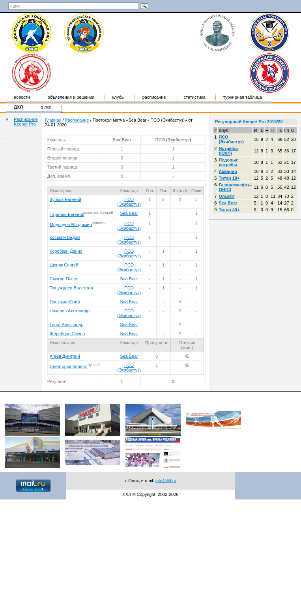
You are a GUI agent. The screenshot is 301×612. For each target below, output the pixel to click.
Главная (53, 120)
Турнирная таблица (242, 97)
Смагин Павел (64, 278)
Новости (22, 97)
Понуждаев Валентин (71, 287)
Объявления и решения (71, 97)
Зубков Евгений (65, 199)
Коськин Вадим (65, 237)
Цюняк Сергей (64, 265)
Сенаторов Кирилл (69, 366)
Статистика (195, 97)
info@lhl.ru (165, 480)
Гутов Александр (67, 324)
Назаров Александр (70, 310)
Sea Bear (129, 213)
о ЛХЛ (46, 107)
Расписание (154, 97)
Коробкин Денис (66, 251)
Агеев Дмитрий (65, 356)
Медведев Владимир (71, 224)
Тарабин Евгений (67, 214)
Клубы (118, 97)
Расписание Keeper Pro (26, 121)
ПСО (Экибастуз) (129, 202)
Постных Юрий (65, 301)
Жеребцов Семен (67, 333)
